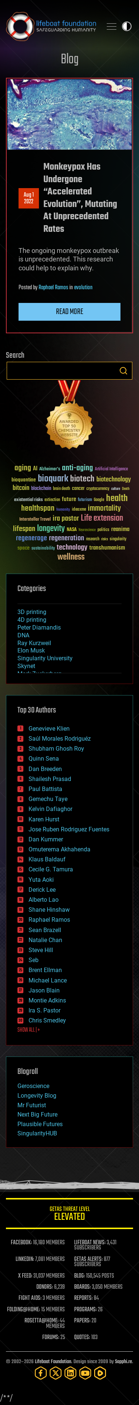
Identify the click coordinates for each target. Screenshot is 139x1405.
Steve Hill (41, 950)
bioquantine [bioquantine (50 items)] (23, 480)
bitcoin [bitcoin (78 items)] (21, 488)
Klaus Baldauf (47, 859)
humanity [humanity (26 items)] (63, 510)
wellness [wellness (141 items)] (71, 557)
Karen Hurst (44, 819)
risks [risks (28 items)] (104, 539)
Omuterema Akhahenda (59, 849)
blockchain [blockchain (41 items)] (41, 489)
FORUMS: (50, 1337)
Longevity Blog (36, 1095)
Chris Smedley (47, 1020)
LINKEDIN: (25, 1259)
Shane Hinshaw (49, 909)
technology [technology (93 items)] (72, 548)
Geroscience (33, 1085)
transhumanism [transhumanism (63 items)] (107, 547)
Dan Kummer (46, 839)
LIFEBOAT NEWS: (90, 1243)
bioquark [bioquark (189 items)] (53, 479)
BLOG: (79, 1276)
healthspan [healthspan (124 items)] (37, 508)
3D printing (31, 611)
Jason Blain (44, 990)
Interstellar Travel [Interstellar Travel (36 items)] (35, 520)
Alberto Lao (44, 899)
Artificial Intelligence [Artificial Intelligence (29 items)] (111, 469)
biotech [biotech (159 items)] (82, 479)
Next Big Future (37, 1114)
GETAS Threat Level (69, 1215)
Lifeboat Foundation (53, 1362)
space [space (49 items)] (23, 548)
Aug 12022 (29, 198)
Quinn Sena (44, 758)
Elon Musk (31, 650)
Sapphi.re (123, 1362)
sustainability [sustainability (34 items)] (43, 548)
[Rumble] (100, 1372)
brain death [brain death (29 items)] (61, 489)
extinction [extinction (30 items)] (52, 500)
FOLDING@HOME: (23, 1310)
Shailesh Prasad (50, 778)
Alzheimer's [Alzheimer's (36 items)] (49, 469)
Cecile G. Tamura (51, 869)
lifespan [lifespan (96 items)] (24, 529)
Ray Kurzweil (34, 643)
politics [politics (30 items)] (103, 530)
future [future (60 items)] (69, 499)
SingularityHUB (37, 1133)
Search (123, 371)
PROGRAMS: (85, 1310)
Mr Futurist (31, 1105)
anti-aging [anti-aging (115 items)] (77, 468)
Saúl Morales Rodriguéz (60, 738)
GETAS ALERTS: (88, 1259)
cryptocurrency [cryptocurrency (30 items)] (97, 489)
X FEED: (25, 1276)
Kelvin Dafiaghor (50, 808)
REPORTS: (83, 1298)
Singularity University (45, 658)
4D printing (31, 619)
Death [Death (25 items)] (125, 489)
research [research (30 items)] (92, 539)
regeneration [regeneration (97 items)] (66, 538)
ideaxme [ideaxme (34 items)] (79, 510)
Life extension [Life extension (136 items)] (102, 518)
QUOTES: (82, 1337)
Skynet (26, 666)
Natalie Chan (45, 940)
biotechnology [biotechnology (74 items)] (113, 480)
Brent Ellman (45, 970)
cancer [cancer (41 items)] (78, 489)
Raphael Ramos (53, 288)
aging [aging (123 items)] (22, 468)
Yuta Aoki (41, 879)
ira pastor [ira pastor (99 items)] (66, 518)
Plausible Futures (40, 1124)
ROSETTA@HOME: (41, 1321)
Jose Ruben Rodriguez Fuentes (69, 829)
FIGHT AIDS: (30, 1298)
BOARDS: (82, 1287)
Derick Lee (42, 889)
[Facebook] (41, 1372)
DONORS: (44, 1287)
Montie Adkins (47, 1000)
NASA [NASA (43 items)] (72, 530)
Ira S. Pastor (44, 1010)
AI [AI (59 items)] (35, 469)
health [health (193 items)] (117, 498)
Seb (34, 960)
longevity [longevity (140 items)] (51, 529)
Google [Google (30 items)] (99, 500)
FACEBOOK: (21, 1243)
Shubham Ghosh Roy (56, 748)
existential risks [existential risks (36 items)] (28, 500)
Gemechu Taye (48, 798)
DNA (23, 635)
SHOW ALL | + (28, 1030)
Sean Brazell (45, 930)
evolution (83, 288)
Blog (70, 59)
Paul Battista (45, 788)
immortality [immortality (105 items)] (104, 508)
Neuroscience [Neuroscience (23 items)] (87, 530)
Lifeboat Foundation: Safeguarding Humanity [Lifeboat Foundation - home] (51, 26)
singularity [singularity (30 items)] (118, 539)
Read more (69, 312)
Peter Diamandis (39, 627)
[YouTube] (85, 1372)
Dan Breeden (45, 768)
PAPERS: (82, 1321)
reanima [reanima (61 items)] (120, 529)
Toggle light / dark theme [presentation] (127, 26)
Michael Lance (48, 980)
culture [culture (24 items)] (115, 489)
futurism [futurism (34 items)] (85, 500)
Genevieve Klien (49, 728)
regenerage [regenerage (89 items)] (31, 538)
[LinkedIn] (70, 1372)
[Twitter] (56, 1372)
